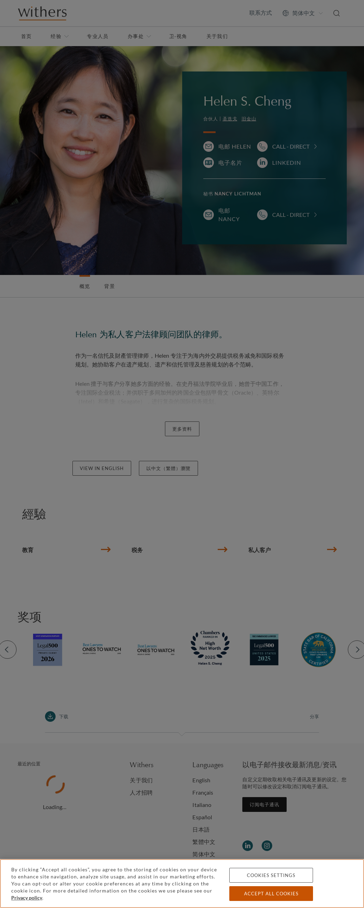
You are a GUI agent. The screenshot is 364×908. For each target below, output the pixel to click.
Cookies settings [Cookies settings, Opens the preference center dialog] (271, 875)
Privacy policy (26, 898)
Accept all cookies (271, 893)
